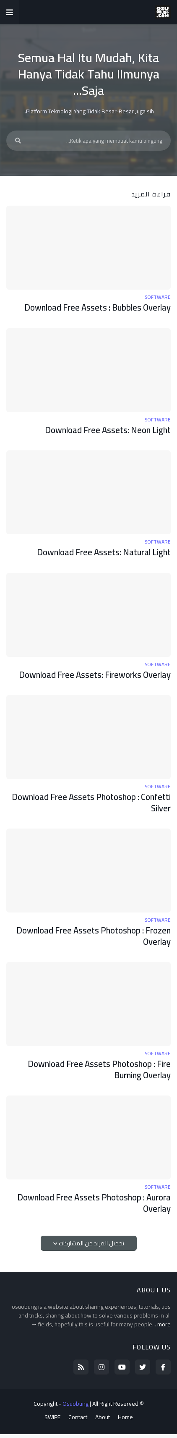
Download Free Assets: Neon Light (105, 430)
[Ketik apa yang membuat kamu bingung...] (88, 141)
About (102, 1421)
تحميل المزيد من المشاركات (90, 1247)
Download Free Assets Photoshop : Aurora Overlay (90, 1206)
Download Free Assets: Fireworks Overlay (92, 676)
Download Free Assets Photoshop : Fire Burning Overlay (96, 1072)
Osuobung (75, 1407)
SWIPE (52, 1421)
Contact (77, 1421)
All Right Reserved (115, 1407)
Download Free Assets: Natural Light (100, 553)
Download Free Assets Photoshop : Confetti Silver (104, 804)
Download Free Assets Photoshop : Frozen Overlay (90, 938)
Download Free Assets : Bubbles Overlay (94, 308)
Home (125, 1421)
